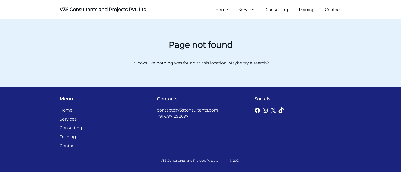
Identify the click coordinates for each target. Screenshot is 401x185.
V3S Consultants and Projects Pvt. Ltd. (103, 9)
